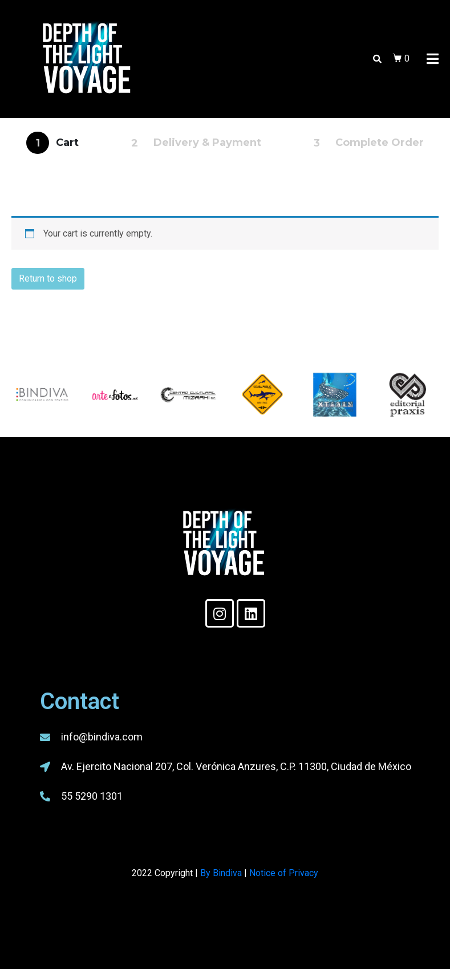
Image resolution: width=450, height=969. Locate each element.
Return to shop (48, 278)
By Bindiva (221, 873)
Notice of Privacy (283, 873)
